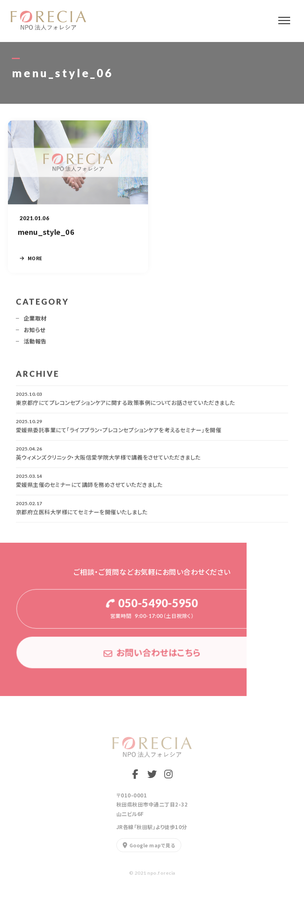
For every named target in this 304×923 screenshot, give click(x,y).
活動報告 (35, 345)
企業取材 (35, 322)
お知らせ (35, 333)
